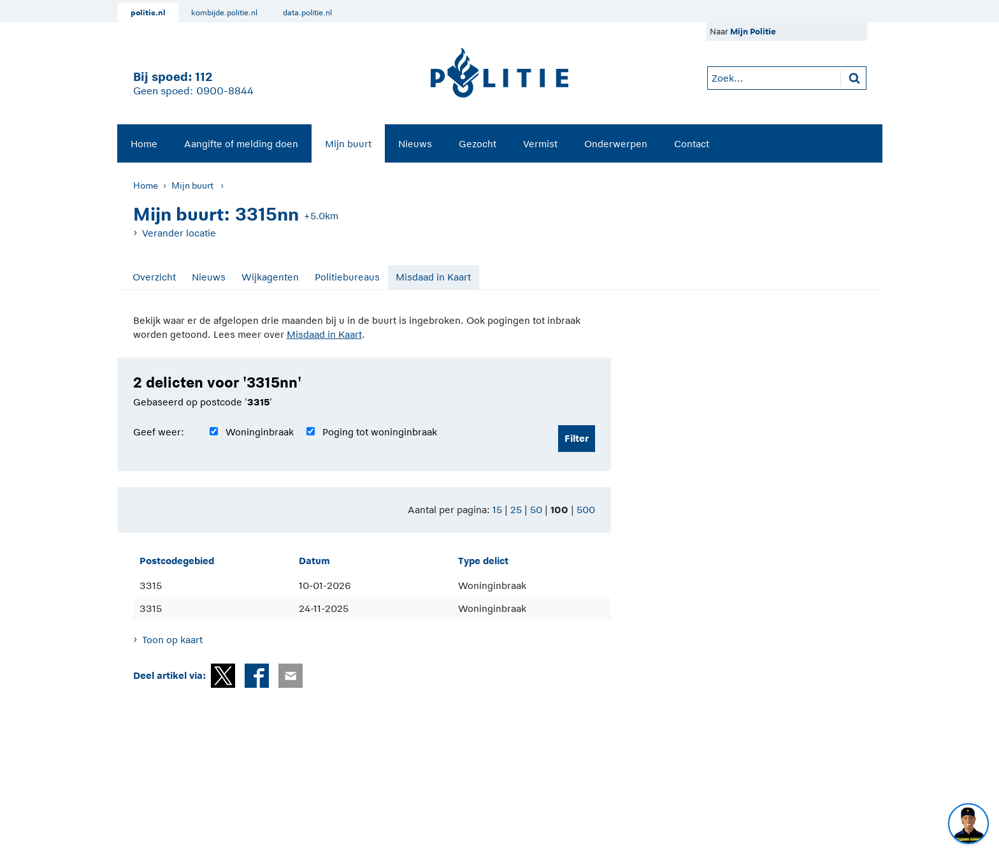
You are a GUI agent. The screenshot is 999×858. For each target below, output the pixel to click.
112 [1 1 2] (203, 77)
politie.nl (148, 13)
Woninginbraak (260, 432)
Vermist (540, 144)
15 (497, 510)
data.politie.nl (307, 13)
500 (586, 510)
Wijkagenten (270, 277)
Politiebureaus (347, 277)
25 (516, 510)
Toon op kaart (172, 640)
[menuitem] (144, 143)
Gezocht (477, 144)
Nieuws (415, 144)
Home (144, 144)
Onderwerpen (615, 144)
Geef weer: (158, 432)
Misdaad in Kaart (433, 277)
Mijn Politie (753, 31)
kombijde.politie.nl (224, 13)
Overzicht (154, 277)
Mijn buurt (348, 144)
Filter (576, 438)
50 (536, 510)
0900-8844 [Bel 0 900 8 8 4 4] (225, 91)
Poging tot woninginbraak (379, 432)
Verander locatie (179, 233)
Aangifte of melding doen (241, 144)
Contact (691, 144)
